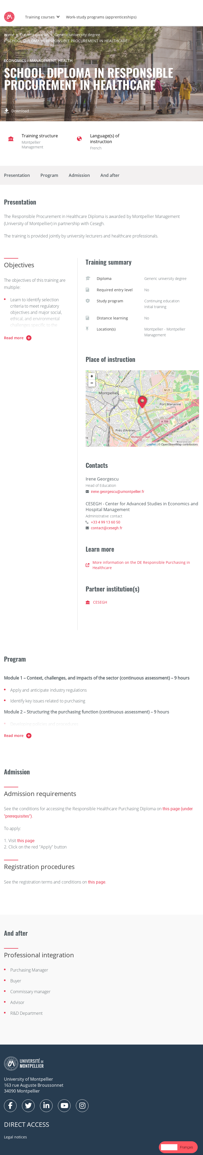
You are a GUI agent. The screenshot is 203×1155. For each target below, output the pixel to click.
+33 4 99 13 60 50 (105, 522)
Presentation (17, 175)
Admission (79, 175)
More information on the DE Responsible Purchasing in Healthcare (138, 565)
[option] (186, 1147)
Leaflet (151, 444)
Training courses (40, 17)
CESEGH (96, 602)
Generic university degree (77, 34)
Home (9, 34)
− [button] (91, 383)
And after (109, 175)
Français (186, 1147)
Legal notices (15, 1136)
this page (25, 840)
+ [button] (91, 376)
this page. (97, 882)
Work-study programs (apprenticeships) (101, 17)
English (169, 1147)
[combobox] (169, 1147)
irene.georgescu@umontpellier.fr (117, 491)
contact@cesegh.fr (106, 527)
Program (49, 175)
